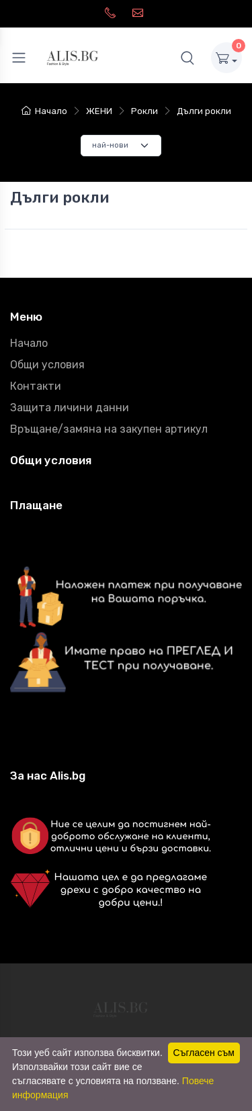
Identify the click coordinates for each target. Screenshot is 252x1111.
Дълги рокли (204, 111)
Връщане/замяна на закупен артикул (109, 429)
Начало (44, 111)
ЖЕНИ (99, 111)
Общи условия (47, 364)
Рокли (144, 111)
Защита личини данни (69, 407)
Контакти (35, 386)
